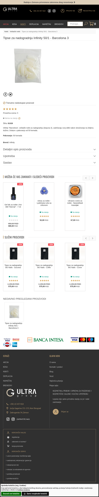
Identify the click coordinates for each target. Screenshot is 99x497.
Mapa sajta (54, 385)
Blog (51, 371)
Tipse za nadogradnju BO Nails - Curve (75, 266)
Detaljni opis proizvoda (17, 149)
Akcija (6, 24)
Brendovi (59, 24)
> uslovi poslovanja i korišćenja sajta (18, 456)
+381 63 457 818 (17, 404)
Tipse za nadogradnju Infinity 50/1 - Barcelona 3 (13, 325)
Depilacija (34, 24)
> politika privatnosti (13, 474)
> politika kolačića (12, 478)
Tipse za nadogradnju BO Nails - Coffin (44, 266)
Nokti (23, 24)
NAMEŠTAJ (7, 381)
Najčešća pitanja (56, 381)
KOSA (5, 367)
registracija (15, 437)
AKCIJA (6, 362)
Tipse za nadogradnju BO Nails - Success (13, 266)
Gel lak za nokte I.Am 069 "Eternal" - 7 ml (13, 206)
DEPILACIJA (8, 376)
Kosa (14, 24)
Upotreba (9, 156)
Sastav (7, 162)
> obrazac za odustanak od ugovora (18, 469)
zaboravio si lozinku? (19, 442)
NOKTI (5, 371)
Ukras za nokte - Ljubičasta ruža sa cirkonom (44, 203)
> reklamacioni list (12, 465)
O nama (53, 362)
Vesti (51, 376)
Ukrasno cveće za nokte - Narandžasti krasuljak (75, 203)
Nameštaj (46, 24)
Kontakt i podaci (56, 367)
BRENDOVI (7, 385)
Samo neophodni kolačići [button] (35, 493)
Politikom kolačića (23, 490)
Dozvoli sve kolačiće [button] (11, 494)
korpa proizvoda (17, 446)
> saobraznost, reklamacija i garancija (18, 460)
